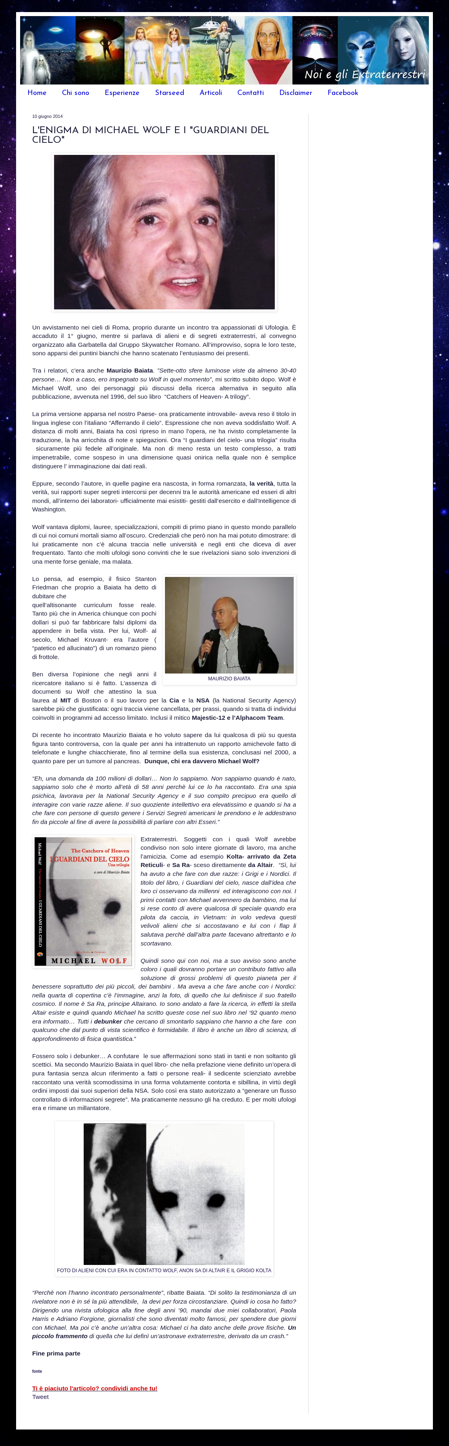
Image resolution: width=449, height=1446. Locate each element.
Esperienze (122, 93)
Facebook (342, 93)
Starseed (169, 93)
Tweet (40, 1396)
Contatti (250, 93)
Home (37, 93)
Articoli (211, 93)
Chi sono (75, 93)
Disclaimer (295, 93)
